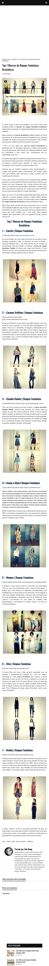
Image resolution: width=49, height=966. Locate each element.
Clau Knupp (7, 74)
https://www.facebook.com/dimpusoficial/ (32, 582)
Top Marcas (14, 59)
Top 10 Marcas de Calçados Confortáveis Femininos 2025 (27, 952)
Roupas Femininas (21, 841)
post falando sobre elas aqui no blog (19, 174)
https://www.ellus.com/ (21, 668)
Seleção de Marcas (12, 208)
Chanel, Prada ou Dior (30, 165)
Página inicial (6, 59)
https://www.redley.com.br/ (24, 755)
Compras (8, 841)
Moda (13, 841)
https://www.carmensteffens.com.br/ (15, 319)
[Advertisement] (24, 29)
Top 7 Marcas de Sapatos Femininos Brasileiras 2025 (26, 961)
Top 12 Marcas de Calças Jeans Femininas (21, 688)
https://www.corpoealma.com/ (30, 487)
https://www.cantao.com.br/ (25, 235)
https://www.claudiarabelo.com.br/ (32, 403)
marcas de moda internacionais (16, 137)
